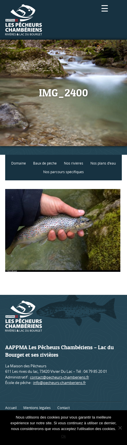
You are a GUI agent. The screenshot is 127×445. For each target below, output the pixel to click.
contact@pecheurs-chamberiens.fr (59, 377)
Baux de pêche (45, 163)
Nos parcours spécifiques (63, 171)
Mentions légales (37, 407)
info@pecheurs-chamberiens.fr (59, 382)
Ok (63, 436)
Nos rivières (73, 163)
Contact (63, 407)
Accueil (11, 407)
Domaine (18, 163)
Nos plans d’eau (103, 163)
